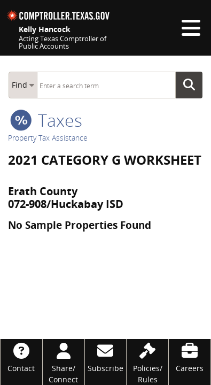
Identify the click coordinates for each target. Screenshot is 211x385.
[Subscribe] (106, 356)
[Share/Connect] (63, 362)
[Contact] (21, 356)
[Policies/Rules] (147, 362)
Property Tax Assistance (48, 138)
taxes (46, 120)
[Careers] (189, 356)
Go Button (192, 85)
